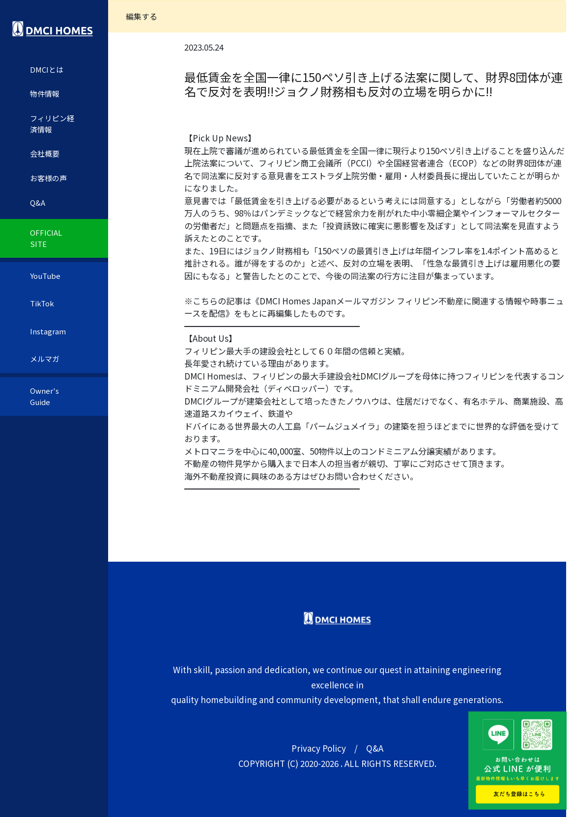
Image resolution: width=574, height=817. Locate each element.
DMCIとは (46, 69)
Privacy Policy (318, 748)
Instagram (48, 331)
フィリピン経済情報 (52, 124)
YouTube (45, 276)
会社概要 (44, 153)
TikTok (42, 303)
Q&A (37, 202)
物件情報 (44, 93)
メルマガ (44, 359)
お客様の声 (48, 178)
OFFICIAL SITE (46, 238)
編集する (141, 16)
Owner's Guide (44, 396)
